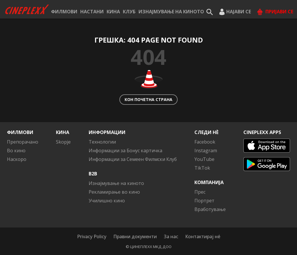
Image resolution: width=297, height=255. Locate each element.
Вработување (210, 209)
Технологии (102, 142)
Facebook (204, 142)
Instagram (205, 150)
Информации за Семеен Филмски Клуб (133, 159)
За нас (171, 236)
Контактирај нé (202, 236)
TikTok (202, 168)
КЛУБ (129, 11)
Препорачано (22, 142)
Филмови (64, 11)
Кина (113, 11)
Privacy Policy (91, 236)
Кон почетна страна (148, 99)
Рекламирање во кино (114, 192)
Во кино (16, 150)
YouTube (204, 159)
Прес (199, 192)
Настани (92, 11)
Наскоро (16, 159)
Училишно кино (107, 200)
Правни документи (135, 236)
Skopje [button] (63, 142)
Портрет (204, 200)
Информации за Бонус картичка (125, 150)
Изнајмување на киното (171, 11)
